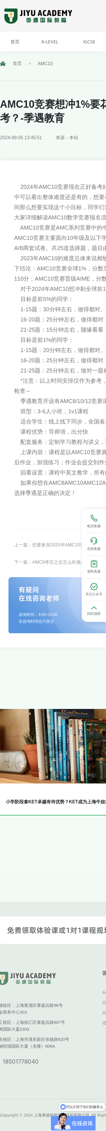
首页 (17, 63)
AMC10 (45, 63)
